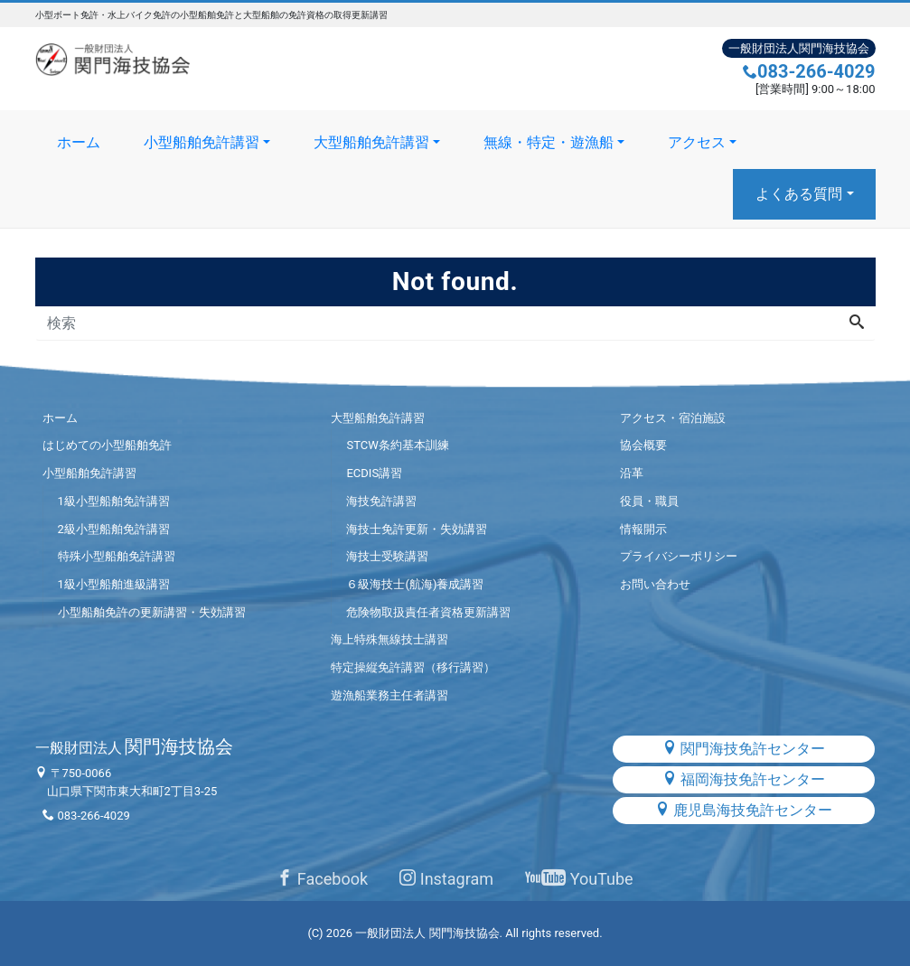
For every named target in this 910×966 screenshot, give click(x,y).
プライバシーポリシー (678, 556)
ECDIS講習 (374, 473)
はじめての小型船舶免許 (107, 445)
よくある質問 (798, 193)
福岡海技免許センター (743, 779)
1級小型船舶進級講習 (114, 584)
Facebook (322, 878)
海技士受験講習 (387, 556)
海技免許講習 (381, 501)
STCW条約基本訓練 (397, 445)
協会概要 (643, 445)
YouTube (579, 878)
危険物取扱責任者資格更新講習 (428, 612)
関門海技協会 (134, 746)
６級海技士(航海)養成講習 (414, 584)
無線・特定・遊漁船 (548, 142)
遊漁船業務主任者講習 (389, 695)
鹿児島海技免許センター (743, 810)
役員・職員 (649, 501)
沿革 (631, 473)
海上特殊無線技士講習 (389, 639)
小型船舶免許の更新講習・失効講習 (152, 612)
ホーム (78, 142)
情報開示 (643, 529)
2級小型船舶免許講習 (114, 529)
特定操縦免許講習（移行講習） (413, 667)
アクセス (697, 142)
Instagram (446, 878)
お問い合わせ (655, 584)
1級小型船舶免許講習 (114, 501)
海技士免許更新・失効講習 (416, 529)
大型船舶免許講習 (371, 142)
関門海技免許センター (743, 748)
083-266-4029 (809, 71)
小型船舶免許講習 (201, 142)
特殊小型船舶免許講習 (116, 556)
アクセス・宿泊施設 (673, 418)
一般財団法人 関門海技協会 (427, 933)
